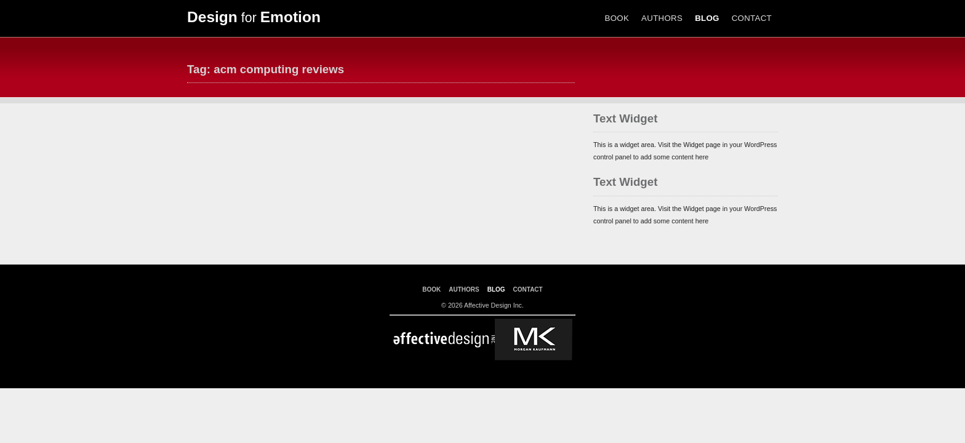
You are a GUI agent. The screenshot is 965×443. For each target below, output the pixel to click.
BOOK (617, 18)
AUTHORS (662, 18)
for (254, 17)
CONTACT (752, 18)
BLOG (707, 18)
